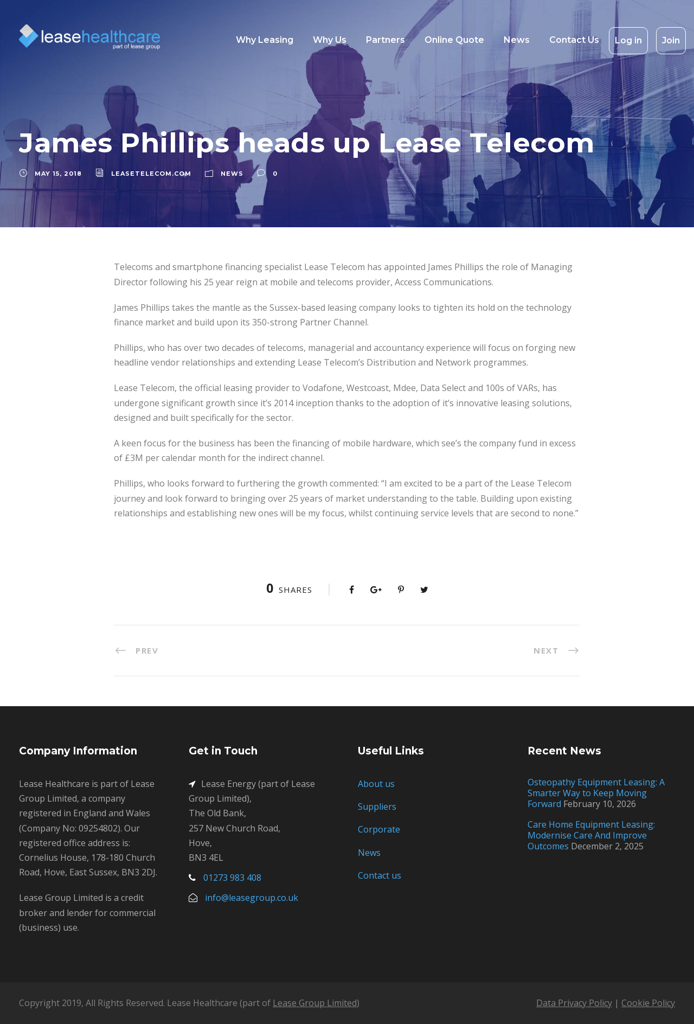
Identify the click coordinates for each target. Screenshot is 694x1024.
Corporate (379, 829)
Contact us (379, 875)
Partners (385, 40)
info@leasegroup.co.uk (251, 898)
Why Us (329, 40)
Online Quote (454, 40)
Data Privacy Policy (574, 1003)
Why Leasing (264, 40)
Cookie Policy (648, 1003)
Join (671, 40)
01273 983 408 (232, 878)
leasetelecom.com (151, 173)
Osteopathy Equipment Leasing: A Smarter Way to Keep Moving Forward (596, 793)
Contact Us (574, 40)
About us (376, 784)
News (517, 40)
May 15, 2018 (58, 173)
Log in (628, 40)
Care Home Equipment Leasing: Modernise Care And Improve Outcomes (591, 835)
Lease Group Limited (315, 1003)
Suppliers (377, 806)
